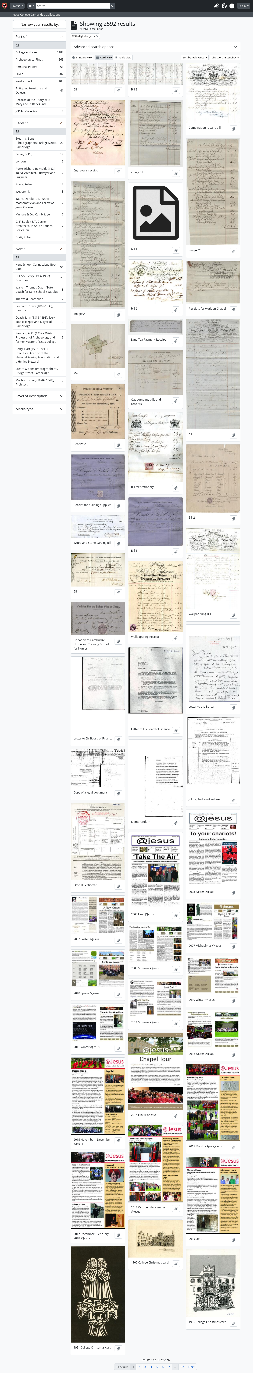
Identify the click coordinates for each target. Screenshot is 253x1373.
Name (20, 248)
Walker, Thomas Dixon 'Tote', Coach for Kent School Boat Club (39, 290)
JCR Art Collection (39, 112)
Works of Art (39, 82)
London (39, 162)
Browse (16, 6)
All (17, 45)
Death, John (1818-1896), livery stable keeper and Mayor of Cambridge (39, 322)
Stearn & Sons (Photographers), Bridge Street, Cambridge (39, 143)
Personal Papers (39, 67)
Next (191, 1367)
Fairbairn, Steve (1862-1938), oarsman (39, 308)
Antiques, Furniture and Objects (39, 90)
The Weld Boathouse (39, 300)
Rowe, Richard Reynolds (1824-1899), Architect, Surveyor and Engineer (39, 173)
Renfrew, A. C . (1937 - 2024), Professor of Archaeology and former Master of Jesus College (39, 337)
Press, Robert (39, 185)
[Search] (73, 6)
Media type (25, 409)
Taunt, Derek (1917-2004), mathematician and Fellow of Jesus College (39, 203)
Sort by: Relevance (194, 57)
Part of (21, 36)
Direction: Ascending (224, 57)
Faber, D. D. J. (39, 155)
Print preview (82, 57)
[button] (216, 6)
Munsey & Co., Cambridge (39, 215)
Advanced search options (94, 46)
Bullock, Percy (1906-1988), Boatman (39, 278)
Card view (104, 57)
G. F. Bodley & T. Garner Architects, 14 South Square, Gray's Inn (39, 226)
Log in (242, 6)
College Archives (39, 53)
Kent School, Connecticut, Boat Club (39, 267)
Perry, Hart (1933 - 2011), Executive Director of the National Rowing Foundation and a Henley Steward (39, 355)
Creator (22, 122)
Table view (123, 57)
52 (182, 1367)
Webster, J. (39, 192)
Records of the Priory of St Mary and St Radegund (39, 102)
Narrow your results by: (40, 24)
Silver (39, 75)
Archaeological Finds (39, 60)
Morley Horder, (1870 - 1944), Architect (39, 382)
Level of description (31, 396)
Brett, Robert (39, 238)
